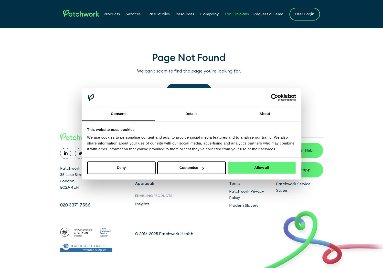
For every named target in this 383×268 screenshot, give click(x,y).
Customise (191, 168)
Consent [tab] (118, 114)
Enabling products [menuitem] (153, 196)
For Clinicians (237, 14)
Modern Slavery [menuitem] (243, 205)
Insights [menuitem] (142, 204)
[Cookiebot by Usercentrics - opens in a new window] (274, 97)
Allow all (261, 168)
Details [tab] (191, 114)
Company (209, 14)
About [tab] (264, 114)
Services (133, 14)
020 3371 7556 (75, 205)
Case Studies (158, 14)
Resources (185, 14)
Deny (121, 168)
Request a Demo (268, 14)
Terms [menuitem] (234, 184)
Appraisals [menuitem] (145, 184)
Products (112, 14)
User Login (304, 14)
